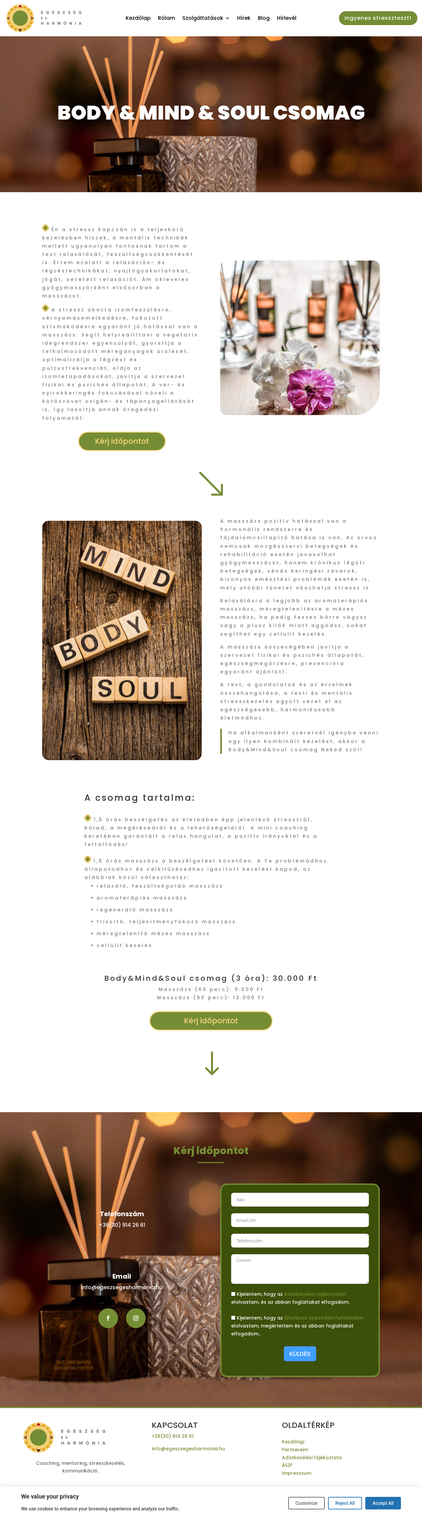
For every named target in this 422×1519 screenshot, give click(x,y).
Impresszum (296, 1473)
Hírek (244, 19)
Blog (264, 19)
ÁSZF (287, 1465)
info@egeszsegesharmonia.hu (122, 1287)
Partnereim (295, 1449)
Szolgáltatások (202, 19)
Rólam (166, 19)
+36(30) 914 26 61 (122, 1225)
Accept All (383, 1503)
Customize (306, 1503)
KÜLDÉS (300, 1354)
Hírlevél (286, 19)
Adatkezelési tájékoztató (312, 1457)
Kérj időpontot (122, 441)
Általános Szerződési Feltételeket (324, 1318)
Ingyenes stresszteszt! (378, 18)
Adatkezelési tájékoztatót (315, 1294)
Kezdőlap (138, 19)
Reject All (345, 1503)
